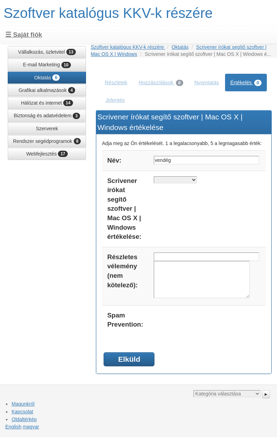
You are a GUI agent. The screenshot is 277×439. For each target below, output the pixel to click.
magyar (31, 427)
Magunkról (23, 404)
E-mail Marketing (47, 65)
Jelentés (115, 100)
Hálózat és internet (47, 103)
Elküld (129, 359)
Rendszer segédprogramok (47, 141)
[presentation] (207, 324)
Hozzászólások (161, 83)
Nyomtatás (206, 82)
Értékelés (246, 83)
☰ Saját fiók (23, 34)
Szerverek (47, 128)
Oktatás (47, 77)
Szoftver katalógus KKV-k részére (108, 13)
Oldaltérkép (24, 419)
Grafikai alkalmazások (47, 90)
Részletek (116, 82)
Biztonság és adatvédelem (47, 116)
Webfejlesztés (47, 154)
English (13, 427)
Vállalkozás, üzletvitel (47, 52)
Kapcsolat (22, 411)
